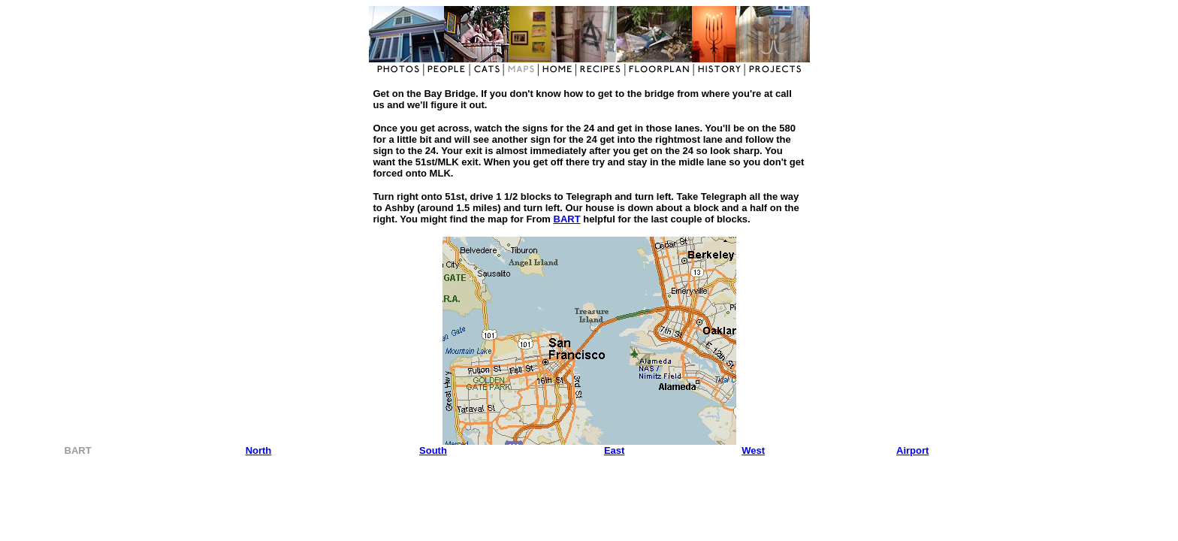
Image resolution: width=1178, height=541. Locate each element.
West (753, 450)
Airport (912, 450)
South (433, 450)
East (614, 450)
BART (567, 219)
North (259, 450)
